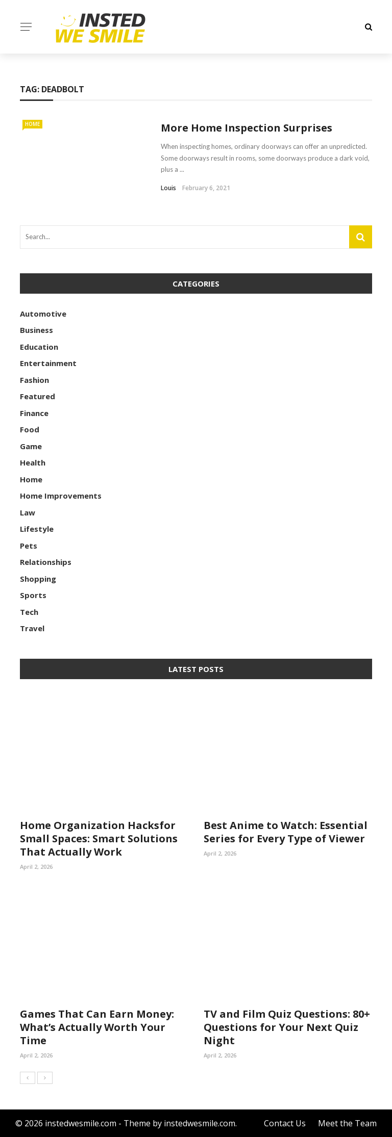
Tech (29, 612)
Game (31, 446)
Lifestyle (37, 529)
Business (36, 330)
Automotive (43, 313)
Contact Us (285, 1123)
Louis (168, 188)
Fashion (34, 380)
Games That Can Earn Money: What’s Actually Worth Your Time (97, 1027)
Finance (34, 413)
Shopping (38, 579)
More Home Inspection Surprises (246, 128)
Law (27, 512)
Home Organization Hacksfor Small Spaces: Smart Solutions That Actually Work (99, 838)
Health (32, 462)
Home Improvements (61, 495)
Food (29, 429)
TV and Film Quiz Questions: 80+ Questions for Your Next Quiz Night (287, 1027)
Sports (33, 595)
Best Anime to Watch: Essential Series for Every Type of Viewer (286, 831)
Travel (32, 628)
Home (32, 123)
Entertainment (48, 363)
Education (39, 347)
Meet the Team (347, 1123)
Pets (28, 545)
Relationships (45, 562)
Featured (37, 396)
